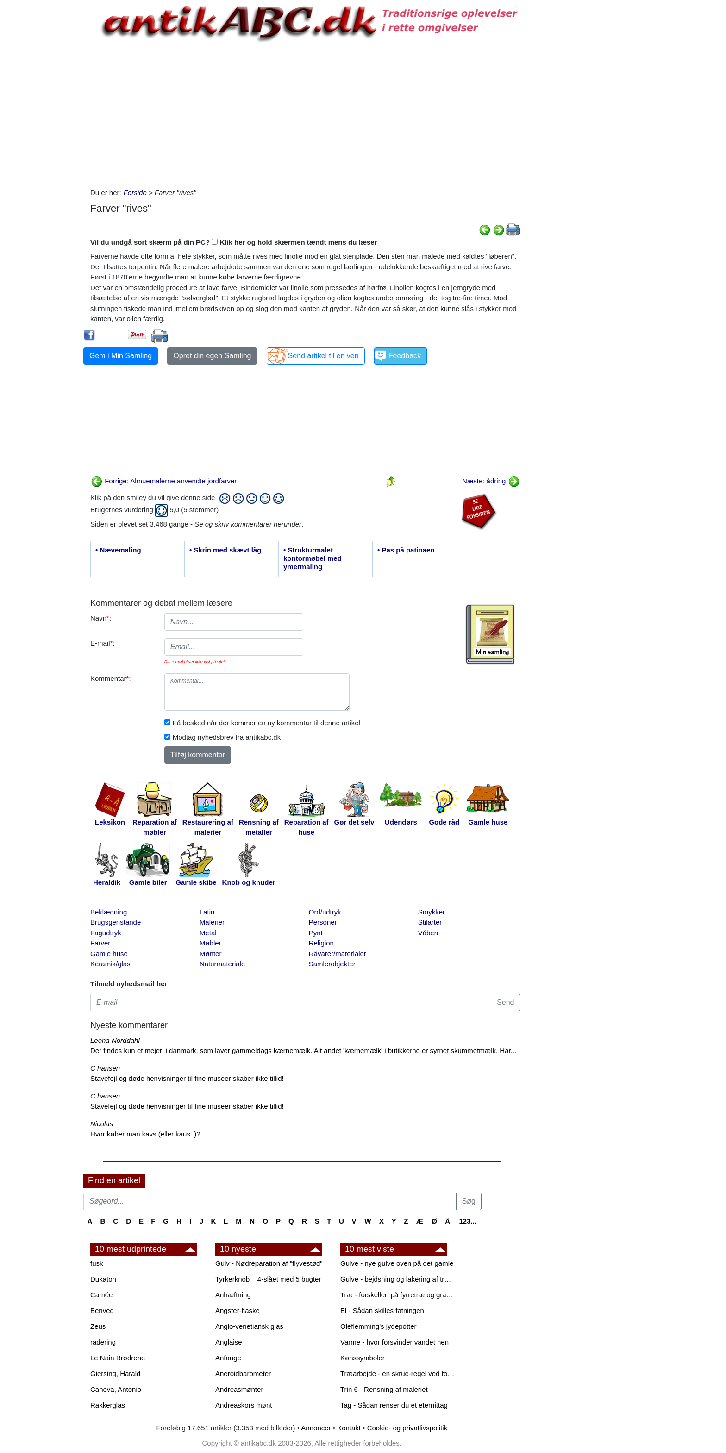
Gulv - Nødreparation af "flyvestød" (269, 1263)
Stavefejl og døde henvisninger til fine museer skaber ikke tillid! (187, 1078)
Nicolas (101, 1124)
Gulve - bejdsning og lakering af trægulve (398, 1279)
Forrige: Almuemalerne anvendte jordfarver (164, 481)
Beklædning (108, 912)
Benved (102, 1310)
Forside (135, 193)
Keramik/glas (110, 964)
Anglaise (228, 1342)
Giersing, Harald (115, 1373)
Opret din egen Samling (212, 356)
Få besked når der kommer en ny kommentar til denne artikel (266, 723)
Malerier (212, 922)
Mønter (211, 954)
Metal (208, 933)
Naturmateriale (222, 964)
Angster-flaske (237, 1310)
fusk (96, 1263)
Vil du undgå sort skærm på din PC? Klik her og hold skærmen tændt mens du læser (233, 242)
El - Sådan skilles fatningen (382, 1310)
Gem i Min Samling (120, 356)
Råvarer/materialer (337, 954)
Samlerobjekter (332, 964)
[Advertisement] (44, 140)
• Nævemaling (118, 550)
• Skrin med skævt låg (225, 550)
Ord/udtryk (325, 912)
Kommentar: (110, 678)
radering (103, 1342)
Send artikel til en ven (323, 356)
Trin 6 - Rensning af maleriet (384, 1389)
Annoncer (316, 1428)
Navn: (100, 618)
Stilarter (430, 922)
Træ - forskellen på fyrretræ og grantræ (398, 1295)
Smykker (431, 912)
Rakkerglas (107, 1405)
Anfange (228, 1358)
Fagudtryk (105, 933)
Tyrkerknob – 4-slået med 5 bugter (268, 1279)
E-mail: (102, 643)
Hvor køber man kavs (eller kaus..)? (145, 1134)
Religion (321, 943)
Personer (323, 922)
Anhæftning (233, 1295)
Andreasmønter (239, 1389)
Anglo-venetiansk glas (249, 1326)
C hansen (105, 1068)
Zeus (98, 1326)
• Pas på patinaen (406, 550)
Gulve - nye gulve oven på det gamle (396, 1263)
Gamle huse (109, 954)
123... (467, 1221)
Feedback (404, 356)
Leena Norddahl (115, 1040)
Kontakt (349, 1428)
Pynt (316, 933)
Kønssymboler (362, 1358)
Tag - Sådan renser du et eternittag (394, 1405)
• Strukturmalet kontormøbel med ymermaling (312, 558)
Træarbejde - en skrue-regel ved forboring (398, 1373)
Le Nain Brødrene (117, 1358)
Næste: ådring (490, 481)
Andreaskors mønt (243, 1405)
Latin (207, 912)
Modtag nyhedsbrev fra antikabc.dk (227, 737)
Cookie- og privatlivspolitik (407, 1428)
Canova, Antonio (115, 1389)
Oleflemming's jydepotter (378, 1326)
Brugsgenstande (115, 922)
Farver (100, 943)
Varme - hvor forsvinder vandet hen (394, 1342)
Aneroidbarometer (243, 1373)
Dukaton (103, 1279)
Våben (428, 933)
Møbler (210, 943)
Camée (101, 1295)
